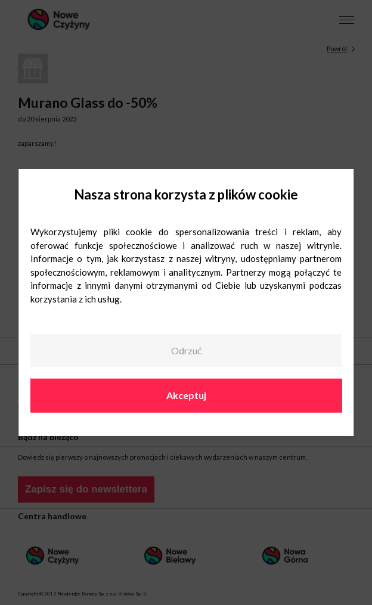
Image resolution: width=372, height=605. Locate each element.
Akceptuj (186, 395)
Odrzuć (186, 350)
